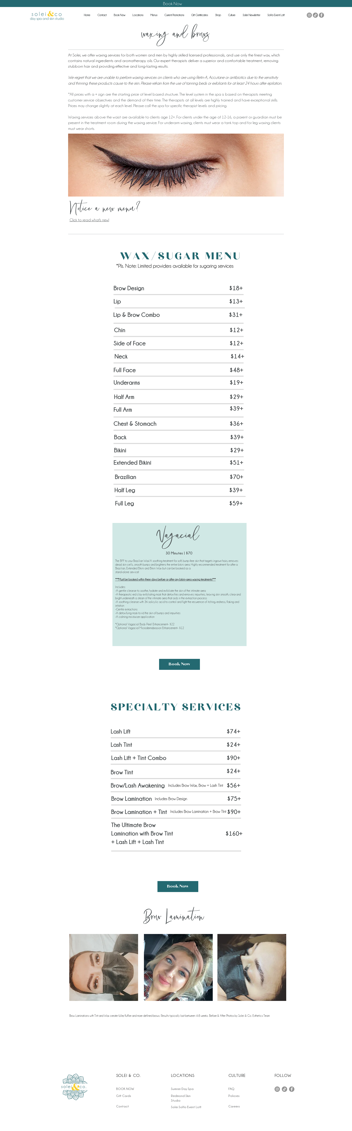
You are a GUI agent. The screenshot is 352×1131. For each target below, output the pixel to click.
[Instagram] (277, 1089)
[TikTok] (315, 15)
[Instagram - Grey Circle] (309, 15)
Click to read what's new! (89, 220)
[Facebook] (291, 1089)
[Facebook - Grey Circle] (321, 15)
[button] (102, 15)
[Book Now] (179, 664)
